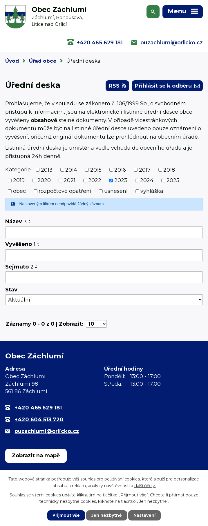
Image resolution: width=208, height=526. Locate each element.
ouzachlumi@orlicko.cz (171, 42)
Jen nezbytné (106, 515)
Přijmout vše (66, 515)
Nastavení (144, 515)
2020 (44, 180)
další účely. (145, 485)
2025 (173, 180)
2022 (94, 180)
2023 (120, 180)
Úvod (12, 61)
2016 (120, 169)
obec (19, 191)
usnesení (116, 191)
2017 (145, 169)
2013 (47, 169)
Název (16, 221)
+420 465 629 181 (100, 42)
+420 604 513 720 (39, 419)
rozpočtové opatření (65, 191)
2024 (146, 180)
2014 (71, 169)
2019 (19, 180)
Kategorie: (18, 169)
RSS (117, 86)
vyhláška (151, 191)
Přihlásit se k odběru (167, 86)
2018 (169, 169)
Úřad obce (42, 61)
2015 (96, 169)
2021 (69, 180)
